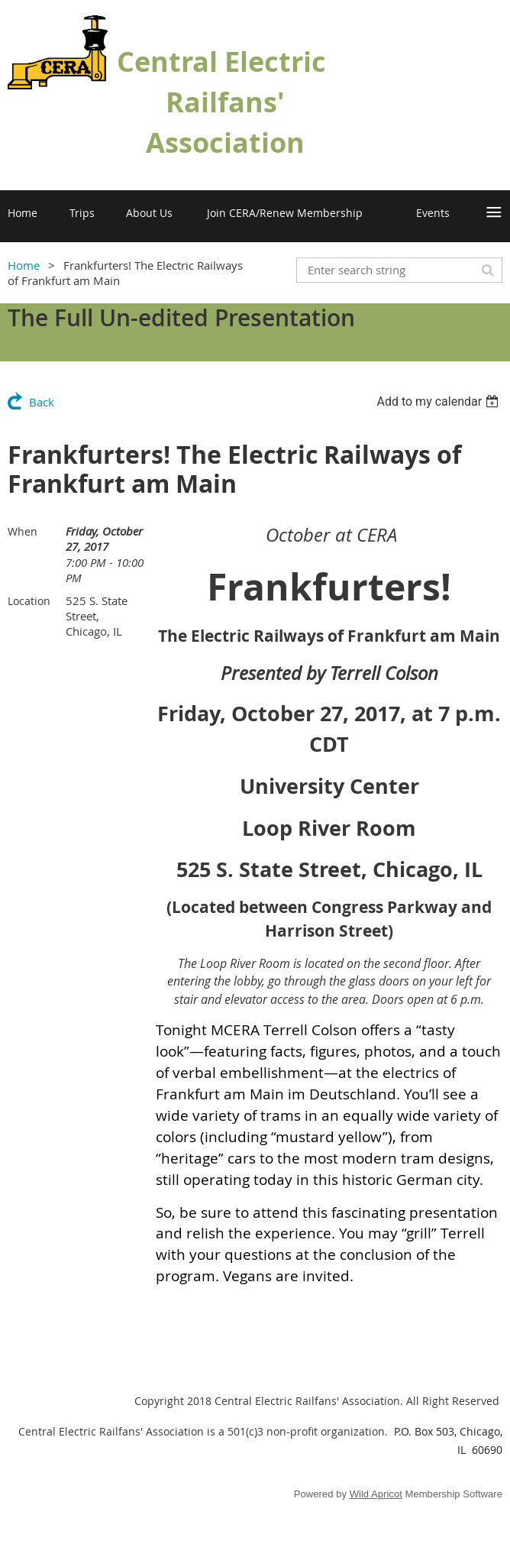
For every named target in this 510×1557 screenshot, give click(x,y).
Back (41, 401)
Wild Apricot (376, 1494)
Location (29, 601)
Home (24, 265)
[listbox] (439, 401)
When (22, 531)
